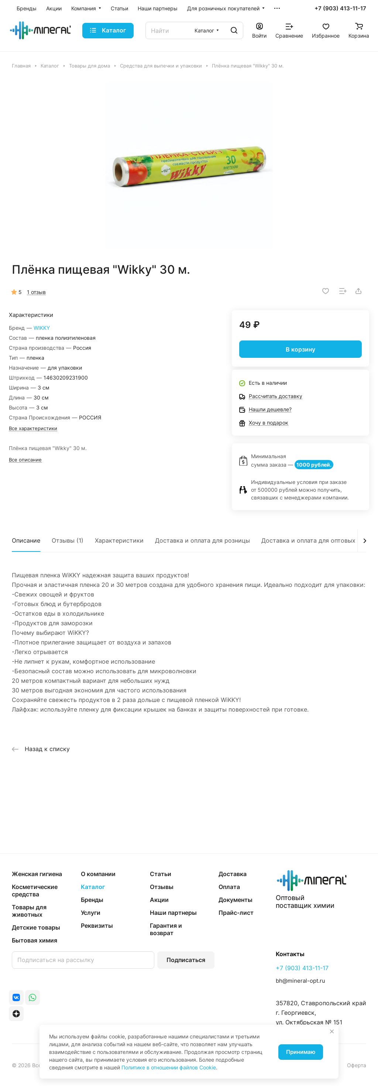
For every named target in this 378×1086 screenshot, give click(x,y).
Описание (26, 540)
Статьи (160, 874)
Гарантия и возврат (166, 929)
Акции (159, 899)
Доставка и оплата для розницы (202, 540)
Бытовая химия (34, 940)
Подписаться (185, 960)
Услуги (90, 912)
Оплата (229, 886)
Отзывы (161, 886)
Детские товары (36, 927)
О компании (98, 874)
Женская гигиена (37, 874)
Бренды (92, 899)
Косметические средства (35, 890)
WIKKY (42, 328)
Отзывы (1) (67, 540)
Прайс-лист (236, 912)
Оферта (356, 1065)
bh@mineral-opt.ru (300, 980)
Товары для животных (29, 910)
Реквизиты (97, 925)
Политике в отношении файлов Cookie (168, 1067)
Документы (235, 899)
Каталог (93, 886)
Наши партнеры (173, 912)
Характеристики (119, 540)
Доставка (233, 874)
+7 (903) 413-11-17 (340, 8)
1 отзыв (36, 292)
